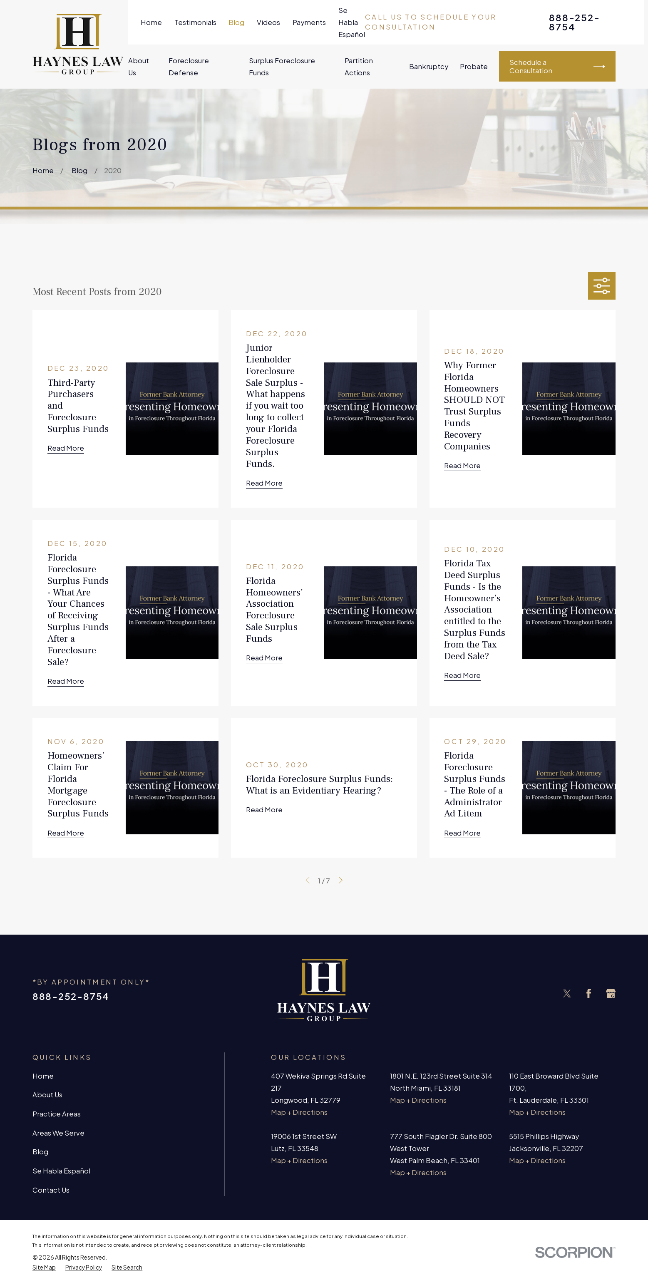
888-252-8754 (574, 22)
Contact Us (51, 1190)
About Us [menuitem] (138, 66)
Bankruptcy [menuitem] (428, 66)
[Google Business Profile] (611, 993)
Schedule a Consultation (557, 66)
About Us (47, 1094)
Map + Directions (299, 1112)
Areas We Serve (58, 1133)
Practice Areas (56, 1113)
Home (151, 22)
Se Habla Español (351, 22)
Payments (309, 22)
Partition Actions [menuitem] (359, 66)
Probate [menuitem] (474, 66)
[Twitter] (567, 993)
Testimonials (195, 22)
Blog (236, 22)
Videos (268, 22)
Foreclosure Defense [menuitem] (189, 66)
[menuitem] (44, 1268)
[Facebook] (588, 993)
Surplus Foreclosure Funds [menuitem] (282, 66)
